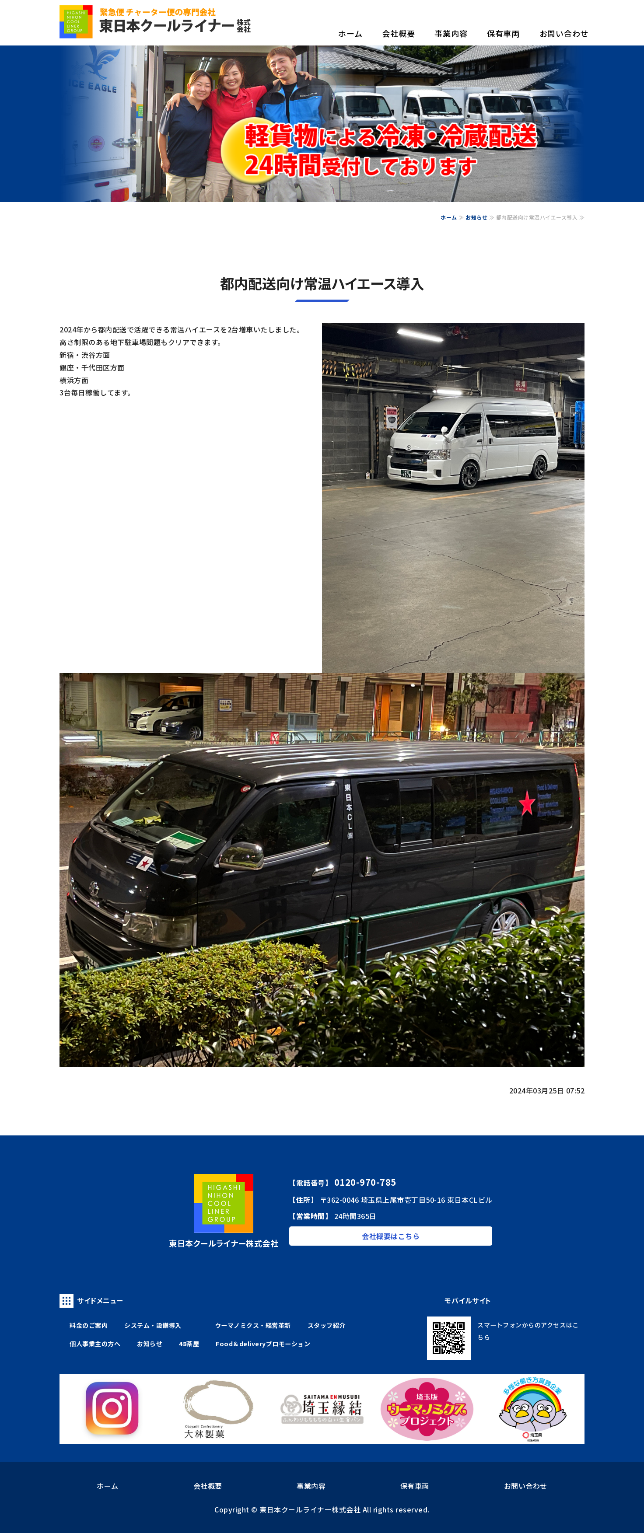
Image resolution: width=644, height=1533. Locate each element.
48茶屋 (189, 1343)
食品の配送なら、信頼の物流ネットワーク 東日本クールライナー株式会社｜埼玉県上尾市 (156, 22)
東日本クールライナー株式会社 (309, 1509)
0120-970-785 (365, 1181)
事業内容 (451, 33)
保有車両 (503, 33)
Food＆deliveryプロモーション (263, 1343)
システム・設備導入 (153, 1325)
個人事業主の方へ (95, 1343)
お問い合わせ (564, 33)
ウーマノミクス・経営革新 (253, 1325)
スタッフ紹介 (327, 1325)
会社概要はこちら (391, 1236)
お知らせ (476, 217)
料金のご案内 (89, 1325)
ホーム (350, 33)
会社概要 (398, 33)
